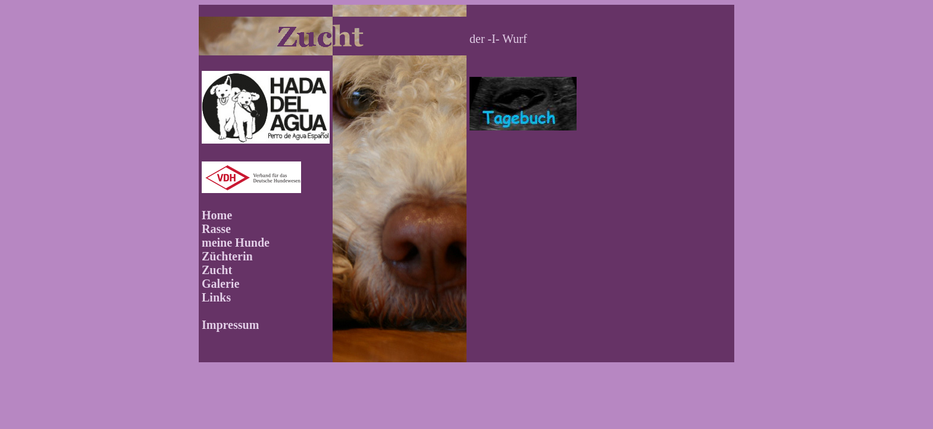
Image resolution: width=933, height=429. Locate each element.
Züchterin (227, 256)
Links (216, 297)
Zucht (217, 269)
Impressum (230, 324)
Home (217, 215)
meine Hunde (236, 242)
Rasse (216, 228)
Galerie (220, 283)
